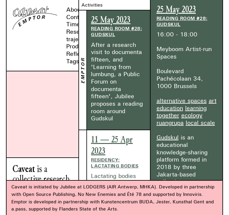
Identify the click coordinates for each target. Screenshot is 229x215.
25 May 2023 (110, 19)
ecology (191, 115)
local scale (200, 122)
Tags (72, 61)
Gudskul (168, 137)
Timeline (77, 24)
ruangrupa (170, 122)
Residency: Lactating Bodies (114, 163)
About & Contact (77, 13)
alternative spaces (182, 100)
